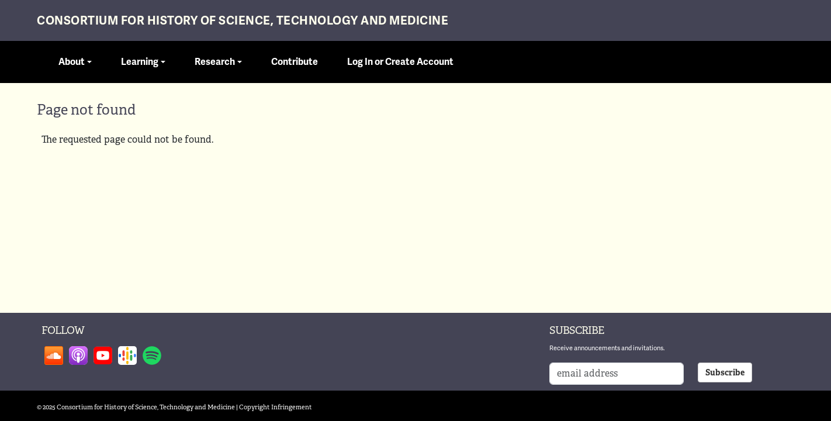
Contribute (294, 62)
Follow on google (127, 355)
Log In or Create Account (400, 62)
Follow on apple (78, 355)
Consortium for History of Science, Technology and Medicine (242, 20)
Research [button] (215, 62)
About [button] (71, 62)
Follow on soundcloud (53, 355)
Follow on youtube (103, 355)
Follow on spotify (152, 355)
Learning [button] (139, 62)
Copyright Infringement (275, 407)
